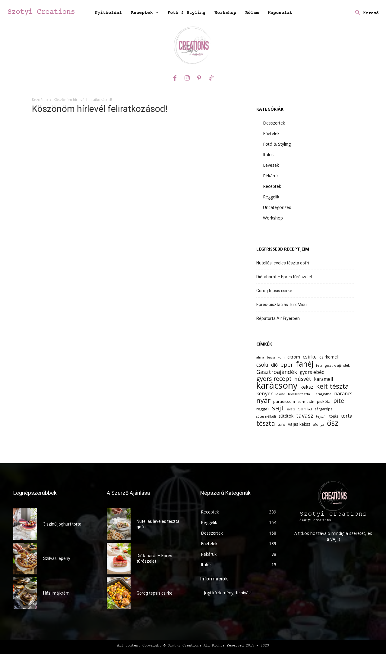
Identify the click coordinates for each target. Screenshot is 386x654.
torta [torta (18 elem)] (346, 416)
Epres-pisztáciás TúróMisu (281, 304)
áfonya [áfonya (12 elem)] (318, 424)
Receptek (272, 186)
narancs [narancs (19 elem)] (343, 393)
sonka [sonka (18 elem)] (305, 409)
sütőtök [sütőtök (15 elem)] (286, 416)
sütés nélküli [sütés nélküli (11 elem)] (266, 416)
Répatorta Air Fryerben (278, 318)
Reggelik (271, 197)
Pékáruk (271, 176)
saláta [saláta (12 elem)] (291, 409)
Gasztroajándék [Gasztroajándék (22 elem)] (276, 372)
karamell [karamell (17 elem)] (323, 379)
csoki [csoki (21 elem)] (262, 365)
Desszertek (274, 123)
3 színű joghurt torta (62, 524)
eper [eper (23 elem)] (286, 364)
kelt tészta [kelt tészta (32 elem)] (332, 386)
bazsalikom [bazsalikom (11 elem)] (276, 357)
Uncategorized (277, 207)
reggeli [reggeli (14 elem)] (262, 409)
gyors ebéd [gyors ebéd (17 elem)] (312, 372)
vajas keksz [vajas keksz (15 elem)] (299, 424)
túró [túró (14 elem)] (281, 424)
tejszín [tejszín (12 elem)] (321, 416)
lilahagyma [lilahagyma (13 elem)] (322, 394)
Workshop (273, 218)
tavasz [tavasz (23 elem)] (304, 415)
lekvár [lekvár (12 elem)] (280, 394)
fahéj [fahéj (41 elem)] (304, 364)
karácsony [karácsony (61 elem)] (277, 385)
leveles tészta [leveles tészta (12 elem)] (299, 394)
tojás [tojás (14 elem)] (333, 416)
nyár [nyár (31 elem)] (263, 400)
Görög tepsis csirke (274, 290)
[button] (365, 13)
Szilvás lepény (56, 558)
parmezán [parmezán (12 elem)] (306, 401)
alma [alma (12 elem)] (260, 357)
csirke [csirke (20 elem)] (310, 356)
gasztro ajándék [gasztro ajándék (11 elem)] (337, 365)
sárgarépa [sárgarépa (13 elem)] (324, 409)
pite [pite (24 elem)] (338, 401)
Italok (268, 154)
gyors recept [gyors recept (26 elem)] (274, 378)
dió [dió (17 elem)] (274, 365)
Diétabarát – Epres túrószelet (284, 276)
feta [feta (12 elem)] (319, 365)
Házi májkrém (56, 593)
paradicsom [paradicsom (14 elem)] (284, 401)
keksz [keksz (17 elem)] (306, 387)
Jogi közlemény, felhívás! (228, 593)
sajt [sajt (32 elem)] (278, 408)
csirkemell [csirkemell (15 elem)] (329, 357)
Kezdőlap (40, 99)
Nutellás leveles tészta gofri (282, 263)
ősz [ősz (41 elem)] (332, 423)
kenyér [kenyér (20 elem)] (264, 393)
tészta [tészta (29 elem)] (265, 423)
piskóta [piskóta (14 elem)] (324, 401)
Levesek (271, 165)
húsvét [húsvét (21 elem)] (302, 379)
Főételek (271, 133)
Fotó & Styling (277, 144)
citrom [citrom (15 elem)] (293, 357)
